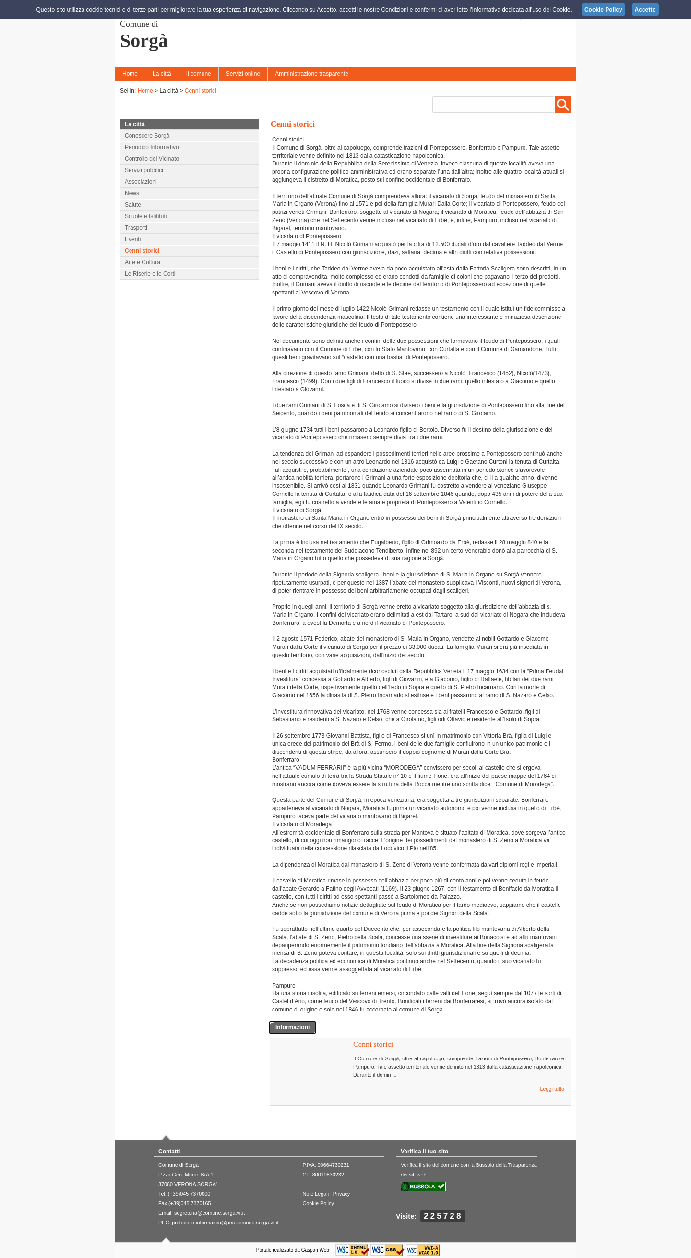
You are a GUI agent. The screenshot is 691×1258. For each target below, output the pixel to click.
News (132, 193)
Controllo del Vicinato (152, 158)
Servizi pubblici (144, 170)
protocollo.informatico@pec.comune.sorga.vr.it (225, 1222)
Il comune (198, 74)
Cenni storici (200, 90)
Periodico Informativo (152, 147)
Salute (133, 204)
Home (130, 74)
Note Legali (315, 1194)
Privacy (341, 1194)
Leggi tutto (552, 1089)
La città (162, 74)
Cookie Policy (318, 1203)
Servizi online (243, 74)
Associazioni (141, 181)
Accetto (645, 9)
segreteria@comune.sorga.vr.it (209, 1213)
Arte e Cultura (142, 262)
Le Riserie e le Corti (150, 273)
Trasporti (136, 227)
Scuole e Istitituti (146, 216)
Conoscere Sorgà (147, 135)
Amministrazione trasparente (311, 74)
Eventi (133, 239)
